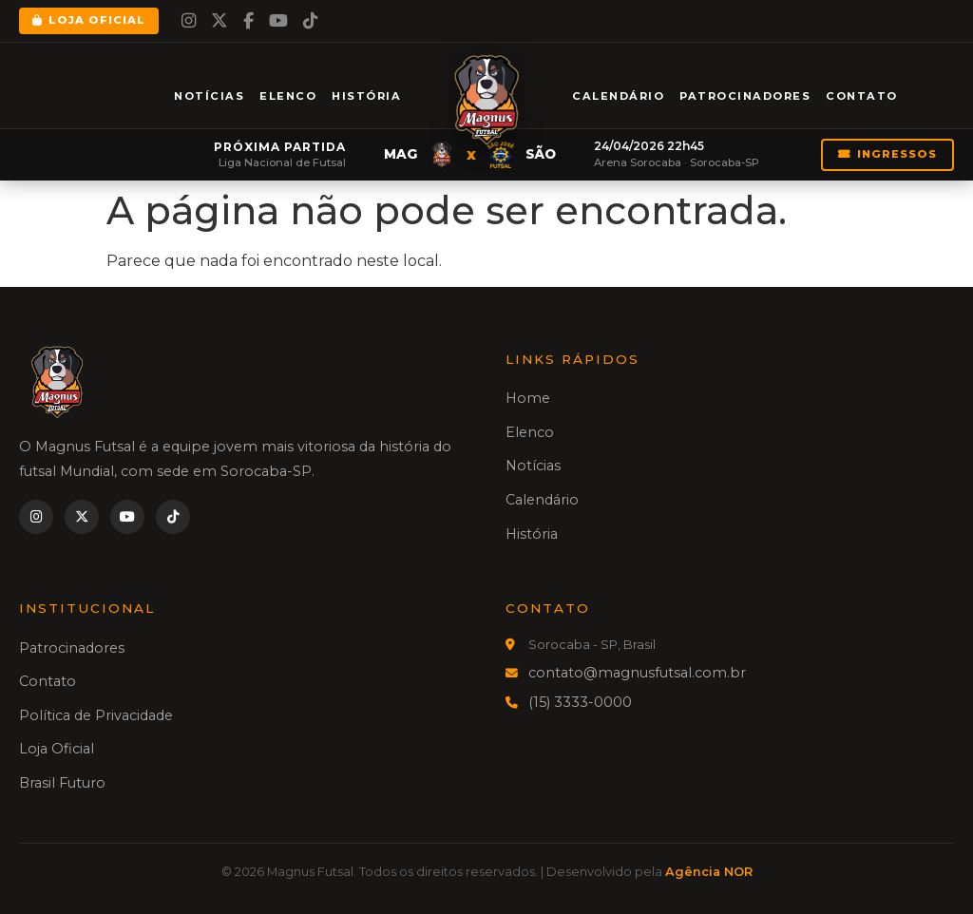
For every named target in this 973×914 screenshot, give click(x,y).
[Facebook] (248, 21)
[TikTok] (310, 21)
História (366, 96)
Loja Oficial (88, 20)
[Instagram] (188, 21)
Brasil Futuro (62, 782)
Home (528, 398)
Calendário (618, 96)
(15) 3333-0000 (580, 702)
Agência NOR (709, 872)
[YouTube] (278, 21)
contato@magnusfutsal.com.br (637, 672)
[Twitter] (219, 21)
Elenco (287, 96)
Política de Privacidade (96, 715)
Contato (862, 96)
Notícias (209, 96)
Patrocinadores (745, 96)
